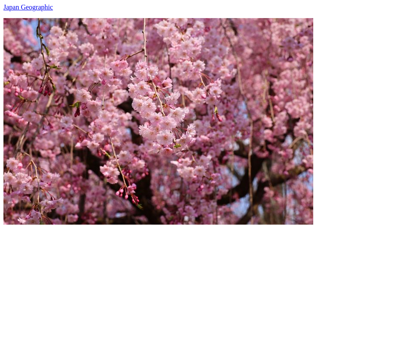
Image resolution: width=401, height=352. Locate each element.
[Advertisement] (200, 285)
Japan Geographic (28, 7)
